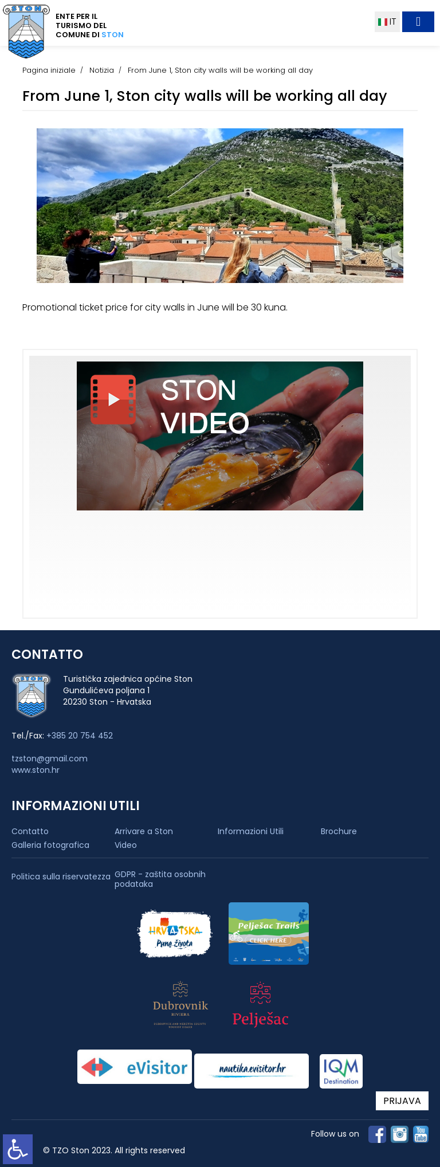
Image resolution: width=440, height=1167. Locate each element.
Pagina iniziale (49, 70)
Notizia (101, 70)
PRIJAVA (402, 1100)
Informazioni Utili (251, 831)
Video (126, 845)
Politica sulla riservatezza (61, 877)
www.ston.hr (35, 770)
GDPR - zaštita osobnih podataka (160, 879)
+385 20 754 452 (79, 735)
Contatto (30, 831)
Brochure (339, 831)
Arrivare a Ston (144, 831)
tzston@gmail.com (49, 758)
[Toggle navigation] (418, 21)
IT (387, 21)
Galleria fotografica (50, 845)
